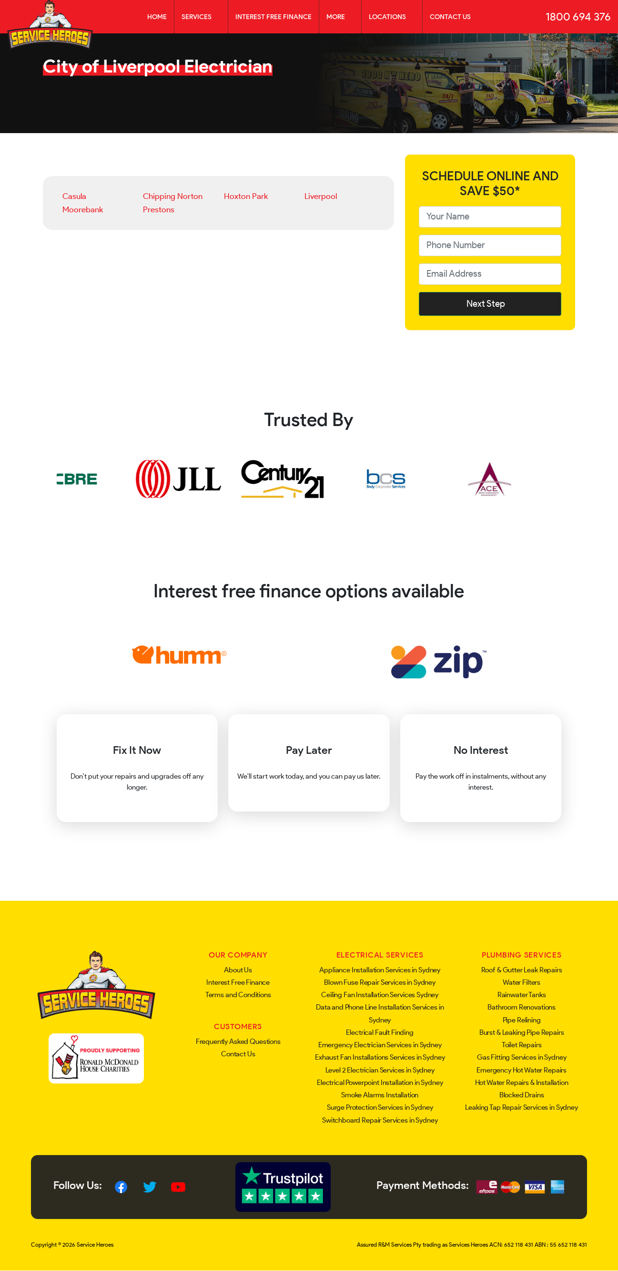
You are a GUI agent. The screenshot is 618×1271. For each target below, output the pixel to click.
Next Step (490, 303)
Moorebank (82, 209)
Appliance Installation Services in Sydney (379, 970)
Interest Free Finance (273, 17)
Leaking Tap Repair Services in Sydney (521, 1107)
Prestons (158, 209)
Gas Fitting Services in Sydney (522, 1057)
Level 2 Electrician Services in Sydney (380, 1070)
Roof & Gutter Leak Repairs (521, 970)
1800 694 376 (578, 16)
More (340, 17)
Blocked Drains (521, 1095)
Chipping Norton (173, 196)
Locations (392, 17)
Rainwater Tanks (521, 994)
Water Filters (521, 982)
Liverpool (320, 196)
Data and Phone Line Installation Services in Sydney (380, 1013)
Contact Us (450, 17)
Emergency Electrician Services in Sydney (380, 1045)
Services (201, 17)
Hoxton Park (246, 196)
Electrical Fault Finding (379, 1032)
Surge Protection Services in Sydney (380, 1107)
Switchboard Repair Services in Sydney (379, 1120)
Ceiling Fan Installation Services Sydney (379, 994)
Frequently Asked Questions (238, 1041)
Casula (74, 196)
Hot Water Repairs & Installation (521, 1082)
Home (157, 17)
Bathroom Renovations (521, 1007)
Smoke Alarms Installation (379, 1095)
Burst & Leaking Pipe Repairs (521, 1032)
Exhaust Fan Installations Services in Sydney (380, 1057)
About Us (238, 970)
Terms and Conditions (238, 994)
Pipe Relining (522, 1020)
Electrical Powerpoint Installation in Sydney (380, 1082)
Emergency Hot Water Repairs (521, 1070)
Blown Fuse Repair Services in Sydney (380, 982)
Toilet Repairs (522, 1045)
